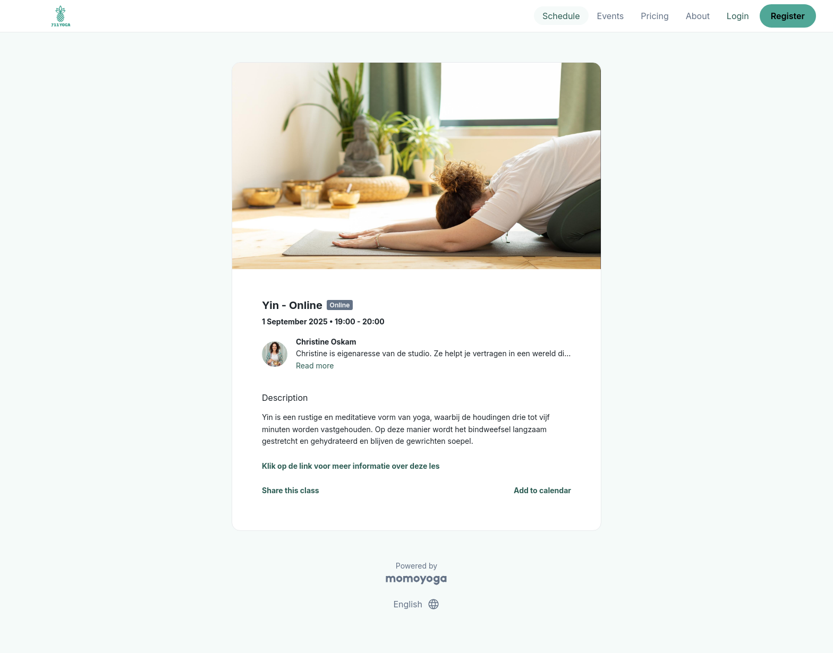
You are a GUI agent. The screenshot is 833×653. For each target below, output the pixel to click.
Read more (315, 365)
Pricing (655, 16)
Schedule (561, 16)
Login (738, 16)
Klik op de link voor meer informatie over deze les (351, 465)
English (416, 604)
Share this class (290, 490)
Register (788, 16)
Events (610, 16)
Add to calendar (542, 490)
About (698, 16)
